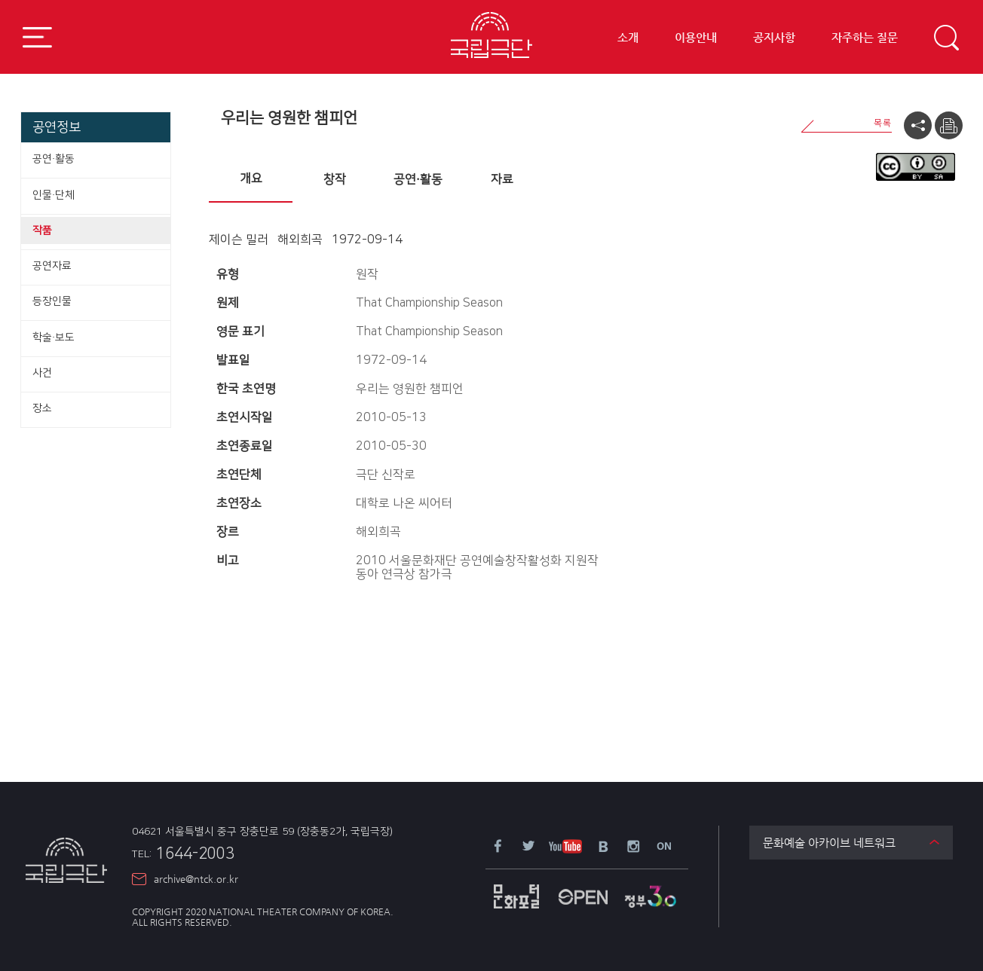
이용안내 (696, 38)
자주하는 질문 (864, 38)
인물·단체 (53, 195)
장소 (42, 408)
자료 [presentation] (502, 179)
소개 (627, 38)
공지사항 (774, 38)
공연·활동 (53, 159)
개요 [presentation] (251, 178)
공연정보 (56, 127)
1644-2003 (183, 853)
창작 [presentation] (334, 179)
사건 (42, 373)
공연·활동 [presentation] (418, 179)
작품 (42, 230)
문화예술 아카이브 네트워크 (829, 842)
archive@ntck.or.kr (196, 878)
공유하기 (918, 125)
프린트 (949, 125)
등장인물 (52, 301)
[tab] (250, 180)
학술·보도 (53, 337)
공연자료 (52, 266)
